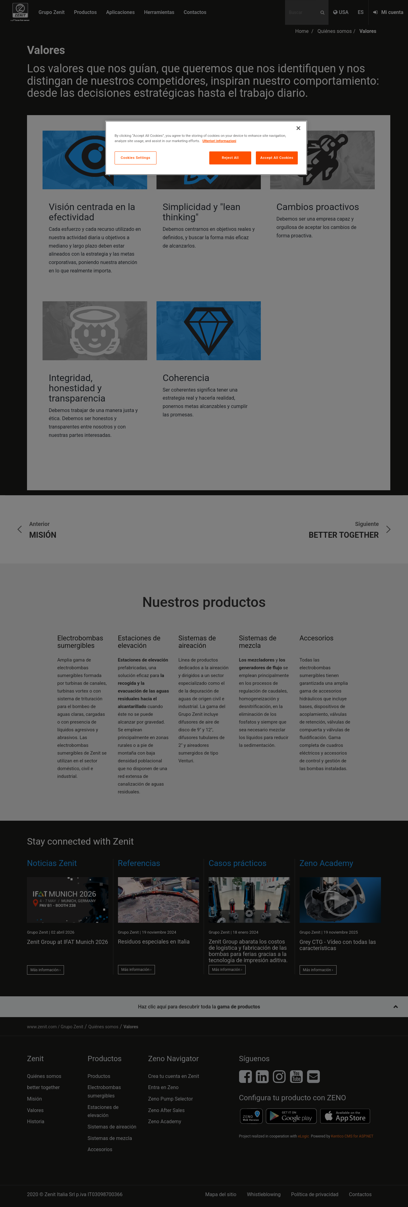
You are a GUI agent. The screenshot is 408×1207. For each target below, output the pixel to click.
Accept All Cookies (276, 157)
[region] (206, 148)
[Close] (298, 128)
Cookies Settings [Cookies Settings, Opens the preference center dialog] (136, 157)
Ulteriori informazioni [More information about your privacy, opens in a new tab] (219, 141)
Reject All (230, 157)
